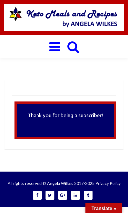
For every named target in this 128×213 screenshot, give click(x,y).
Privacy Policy (108, 183)
